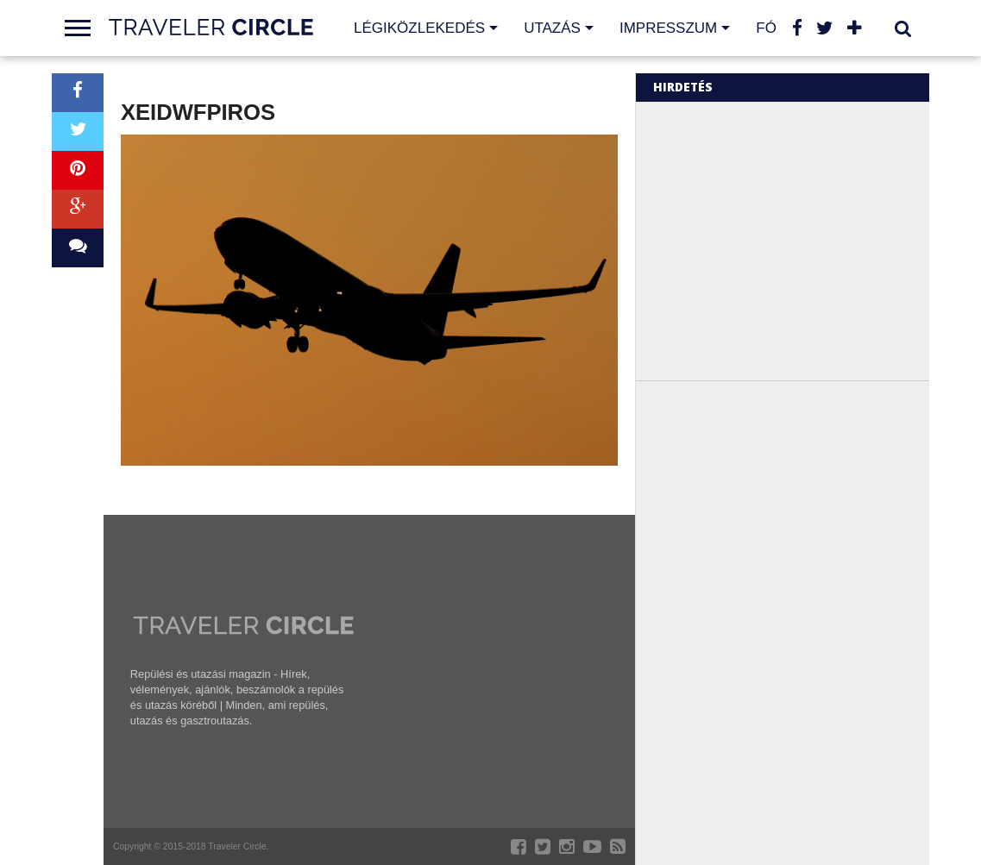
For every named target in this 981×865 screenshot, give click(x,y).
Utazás (552, 28)
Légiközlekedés (419, 28)
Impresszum (668, 28)
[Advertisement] (798, 239)
